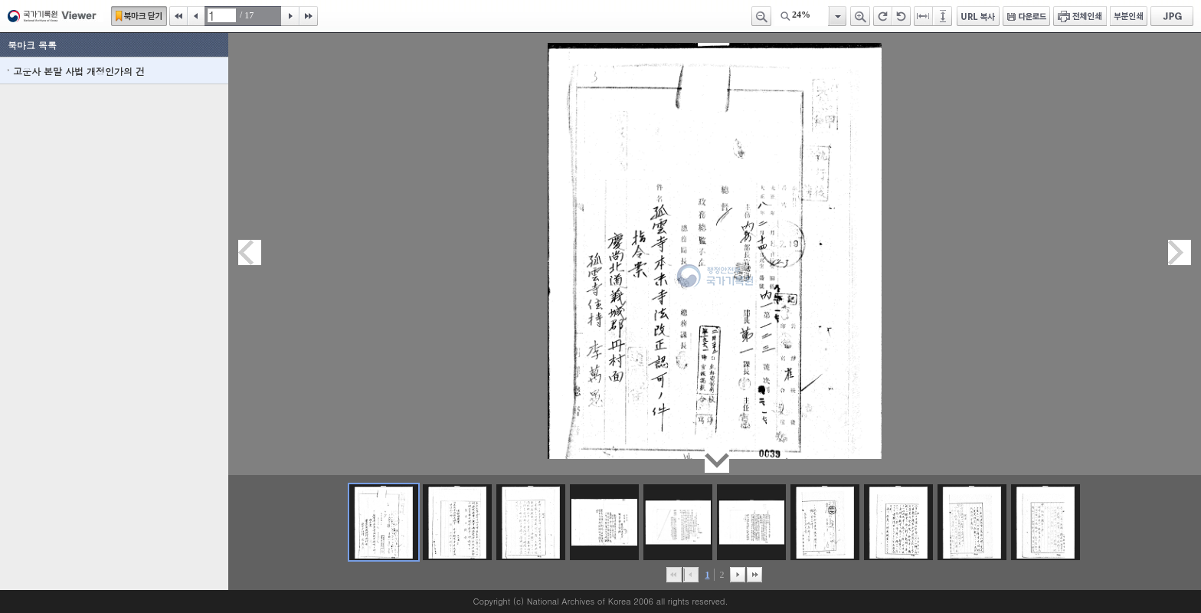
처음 (178, 16)
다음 (290, 16)
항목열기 (837, 16)
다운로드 (1026, 16)
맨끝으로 (754, 575)
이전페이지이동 (249, 252)
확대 (860, 16)
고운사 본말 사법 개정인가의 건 (79, 70)
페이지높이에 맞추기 (944, 16)
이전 (196, 16)
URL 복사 (978, 16)
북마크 (139, 16)
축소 (761, 16)
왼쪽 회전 (901, 16)
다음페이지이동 (1179, 252)
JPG (1171, 16)
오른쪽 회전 (882, 16)
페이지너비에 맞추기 (924, 16)
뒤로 (737, 575)
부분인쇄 (1128, 16)
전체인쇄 (1080, 16)
